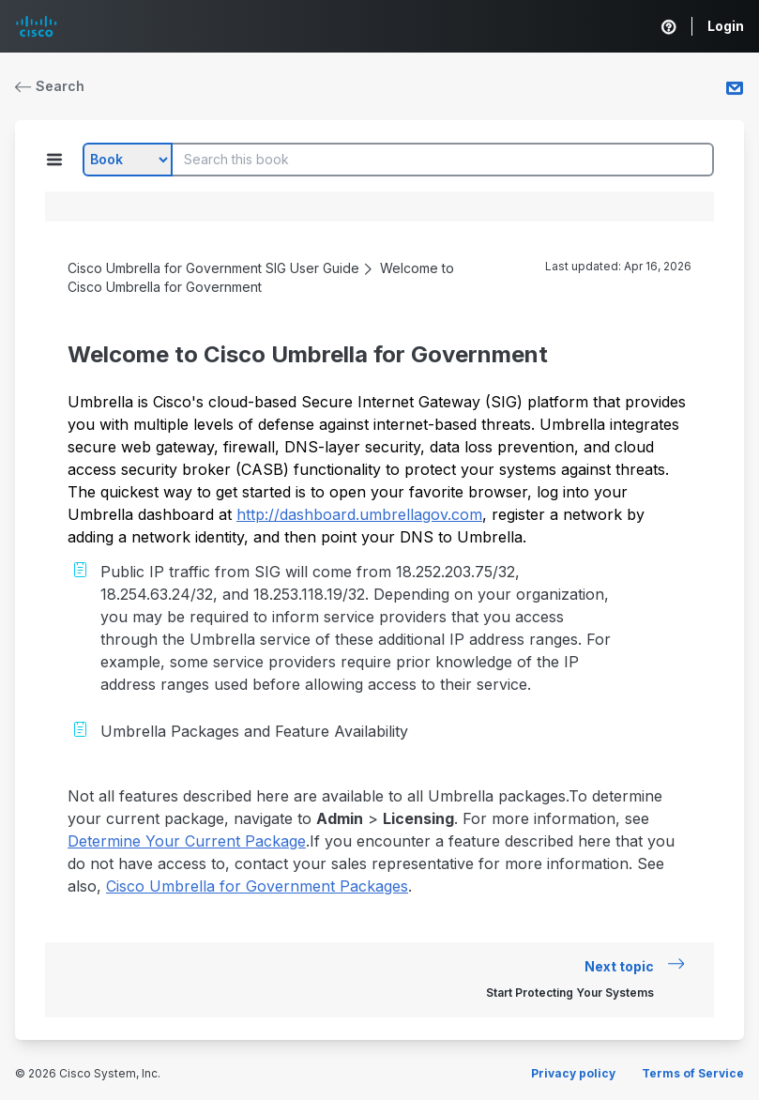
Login (725, 26)
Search (49, 86)
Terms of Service (693, 1073)
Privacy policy (573, 1073)
